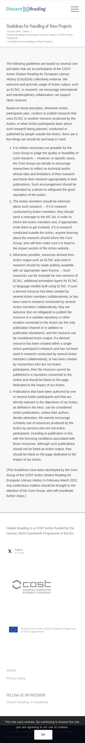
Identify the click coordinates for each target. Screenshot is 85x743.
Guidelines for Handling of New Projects (39, 26)
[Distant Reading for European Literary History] (35, 9)
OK (43, 734)
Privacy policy (16, 678)
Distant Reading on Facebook (27, 702)
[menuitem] (72, 9)
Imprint (11, 670)
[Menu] (72, 9)
